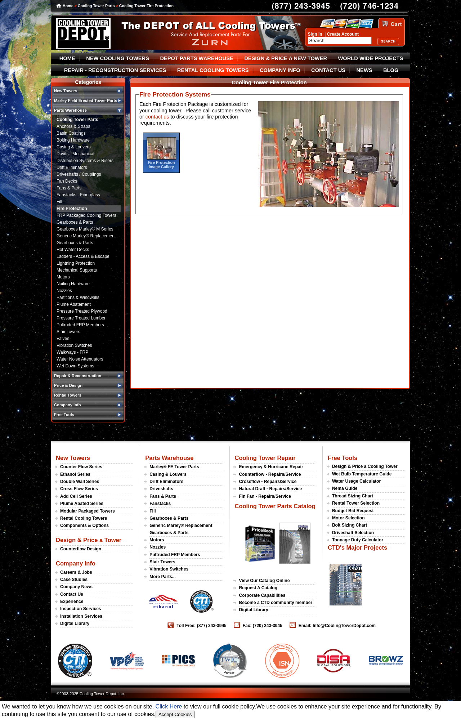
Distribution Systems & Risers (85, 160)
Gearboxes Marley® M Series (85, 229)
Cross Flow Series (79, 488)
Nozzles (64, 290)
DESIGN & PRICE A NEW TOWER (285, 58)
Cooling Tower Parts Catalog (274, 506)
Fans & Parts (69, 188)
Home (68, 6)
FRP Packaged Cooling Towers (86, 215)
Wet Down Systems (75, 365)
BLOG (390, 70)
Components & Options (84, 525)
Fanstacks (160, 503)
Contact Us (71, 594)
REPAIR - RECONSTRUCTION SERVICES (115, 70)
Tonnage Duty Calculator (357, 539)
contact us (157, 117)
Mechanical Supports (77, 270)
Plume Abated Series (81, 503)
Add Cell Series (76, 496)
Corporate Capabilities (262, 595)
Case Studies (74, 579)
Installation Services (81, 616)
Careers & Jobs (76, 572)
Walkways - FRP (72, 352)
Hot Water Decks (73, 249)
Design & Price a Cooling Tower (365, 466)
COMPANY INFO (280, 70)
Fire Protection (72, 208)
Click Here (169, 706)
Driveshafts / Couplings (79, 174)
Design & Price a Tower (88, 540)
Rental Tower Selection (356, 503)
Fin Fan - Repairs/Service (265, 496)
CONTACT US (328, 70)
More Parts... (162, 576)
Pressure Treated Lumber (81, 318)
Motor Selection (348, 517)
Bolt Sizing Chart (349, 525)
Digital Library (74, 623)
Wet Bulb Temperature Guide (362, 474)
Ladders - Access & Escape (83, 256)
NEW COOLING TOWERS (117, 58)
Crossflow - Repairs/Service (267, 481)
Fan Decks (67, 181)
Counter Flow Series (81, 466)
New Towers (73, 458)
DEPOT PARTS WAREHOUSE (196, 58)
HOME (67, 58)
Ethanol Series (75, 474)
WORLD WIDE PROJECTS (370, 58)
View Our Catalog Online (264, 580)
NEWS (364, 70)
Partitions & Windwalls (78, 297)
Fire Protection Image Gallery (161, 164)
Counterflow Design (80, 548)
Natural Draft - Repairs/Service (270, 488)
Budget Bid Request (353, 510)
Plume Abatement (74, 304)
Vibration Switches (74, 345)
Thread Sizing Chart (352, 495)
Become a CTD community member (275, 602)
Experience (72, 601)
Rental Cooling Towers (83, 518)
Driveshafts (161, 488)
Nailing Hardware (73, 283)
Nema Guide (345, 488)
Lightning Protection (76, 263)
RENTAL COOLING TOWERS (213, 70)
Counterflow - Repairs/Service (270, 474)
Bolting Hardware (73, 140)
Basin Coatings (71, 133)
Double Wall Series (79, 481)
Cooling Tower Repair (264, 458)
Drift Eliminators (72, 167)
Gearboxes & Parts (75, 222)
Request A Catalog (258, 587)
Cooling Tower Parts (96, 6)
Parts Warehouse (169, 458)
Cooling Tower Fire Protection (146, 6)
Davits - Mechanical (75, 153)
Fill (59, 201)
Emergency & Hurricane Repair (271, 466)
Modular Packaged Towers (87, 511)
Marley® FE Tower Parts (174, 466)
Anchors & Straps (73, 126)
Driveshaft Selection (353, 532)
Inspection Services (80, 608)
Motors (63, 276)
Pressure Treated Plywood (82, 311)
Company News (76, 586)
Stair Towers (68, 331)
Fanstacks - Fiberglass (78, 194)
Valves (63, 338)
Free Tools (342, 458)
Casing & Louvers (74, 146)
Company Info (75, 563)
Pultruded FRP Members (80, 324)
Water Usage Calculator (356, 481)
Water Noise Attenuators (80, 359)
